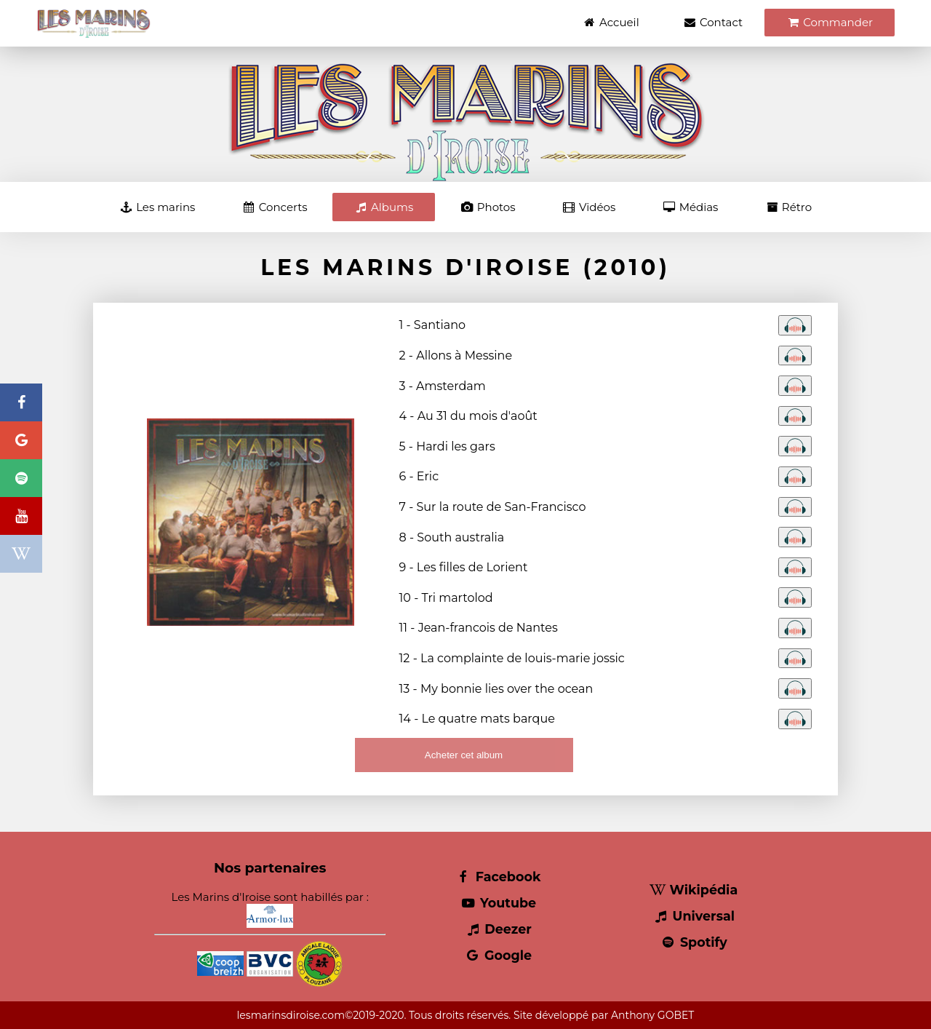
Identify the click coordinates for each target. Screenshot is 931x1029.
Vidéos (588, 207)
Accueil (611, 22)
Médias (690, 207)
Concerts (275, 207)
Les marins (157, 207)
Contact (713, 22)
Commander (829, 22)
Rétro (788, 207)
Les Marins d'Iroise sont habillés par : (270, 909)
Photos (488, 207)
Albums (384, 207)
